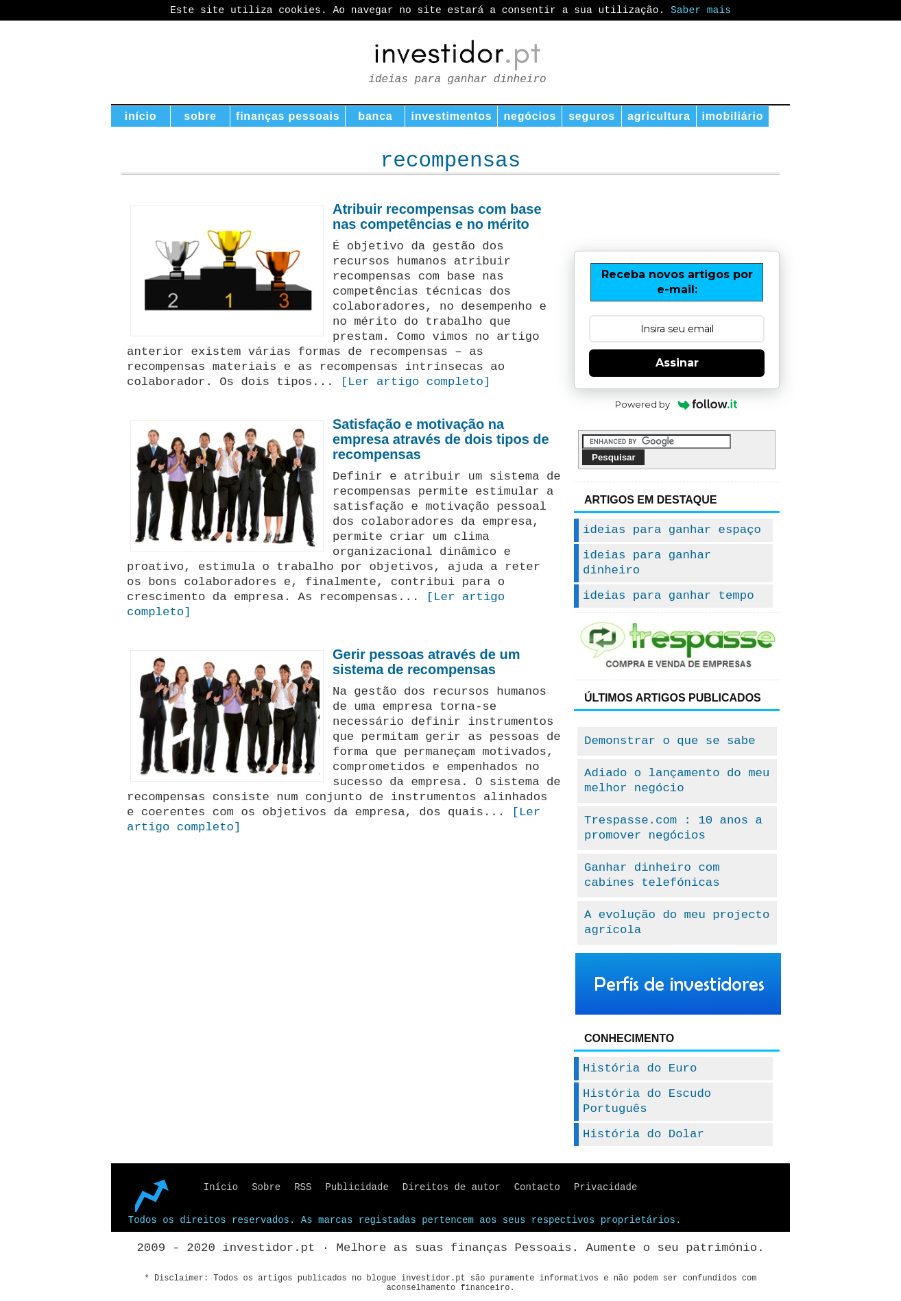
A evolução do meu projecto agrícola (676, 922)
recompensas (451, 161)
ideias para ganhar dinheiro (647, 563)
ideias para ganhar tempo (668, 595)
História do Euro (640, 1068)
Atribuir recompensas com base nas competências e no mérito (437, 216)
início (141, 116)
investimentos (451, 116)
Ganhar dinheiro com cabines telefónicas (652, 875)
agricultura (658, 116)
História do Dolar (643, 1134)
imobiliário (733, 116)
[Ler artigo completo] (415, 381)
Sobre (266, 1187)
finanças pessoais (287, 116)
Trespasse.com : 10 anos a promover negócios (673, 828)
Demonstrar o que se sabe (670, 740)
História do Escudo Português (647, 1101)
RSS (302, 1187)
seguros (591, 116)
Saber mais (701, 10)
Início (221, 1187)
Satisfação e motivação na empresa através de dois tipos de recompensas (441, 439)
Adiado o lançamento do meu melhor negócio (676, 781)
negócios (529, 116)
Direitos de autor (452, 1187)
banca (375, 116)
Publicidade (356, 1187)
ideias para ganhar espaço (672, 529)
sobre (200, 116)
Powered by (677, 404)
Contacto (537, 1187)
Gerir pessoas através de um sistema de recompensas (426, 662)
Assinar (677, 362)
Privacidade (605, 1187)
